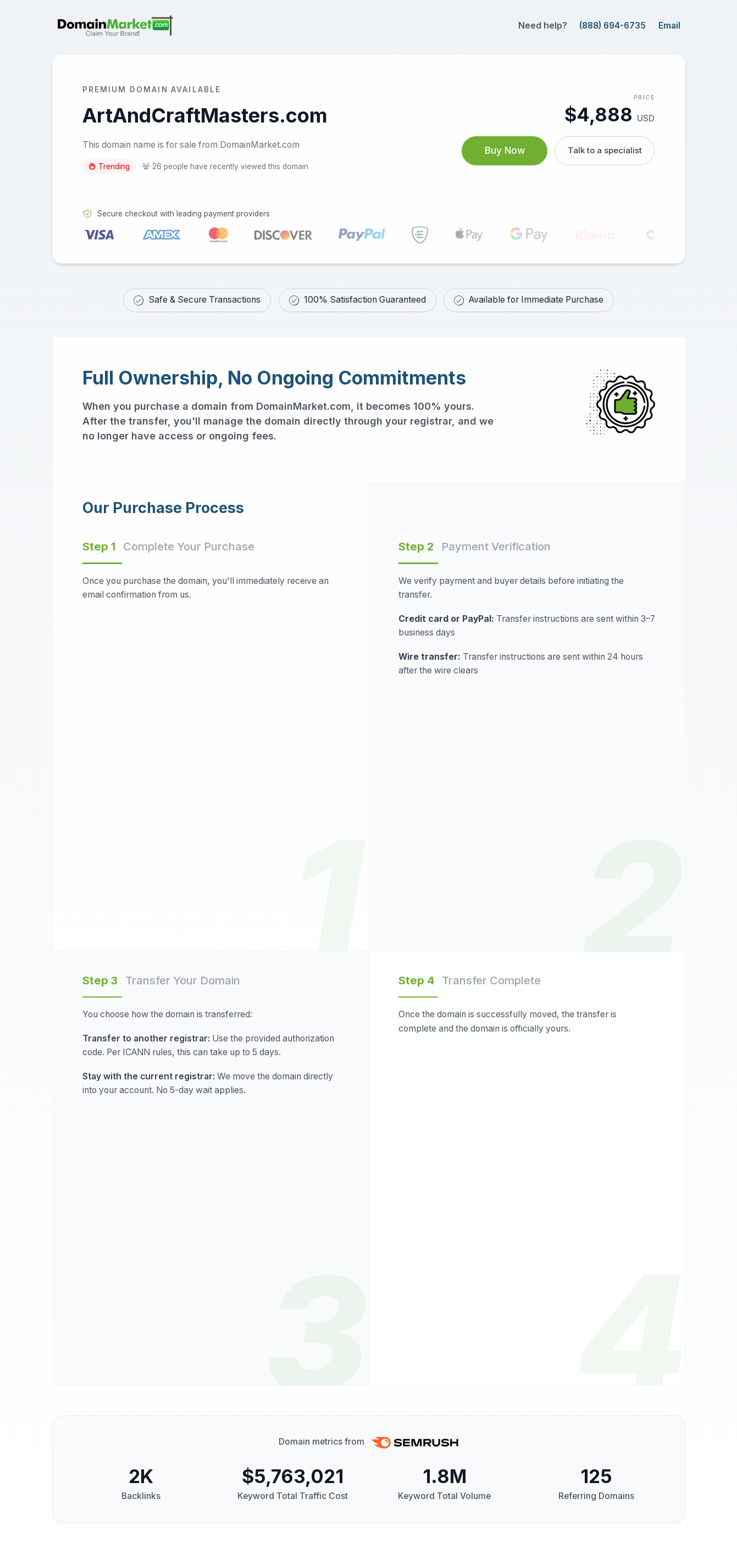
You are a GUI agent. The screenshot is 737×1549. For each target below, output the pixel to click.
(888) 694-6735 (612, 25)
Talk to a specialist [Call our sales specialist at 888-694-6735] (604, 150)
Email (669, 25)
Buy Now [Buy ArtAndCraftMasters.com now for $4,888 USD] (501, 151)
